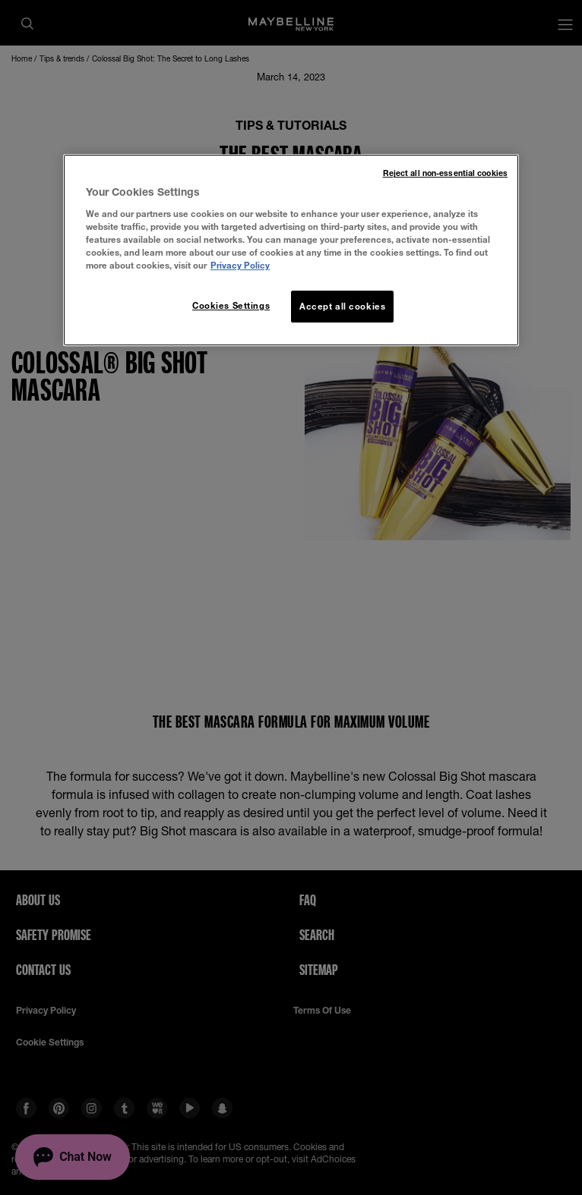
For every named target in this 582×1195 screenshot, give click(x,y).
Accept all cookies (342, 306)
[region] (291, 250)
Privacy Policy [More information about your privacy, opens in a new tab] (240, 265)
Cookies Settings (231, 305)
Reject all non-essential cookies (445, 173)
